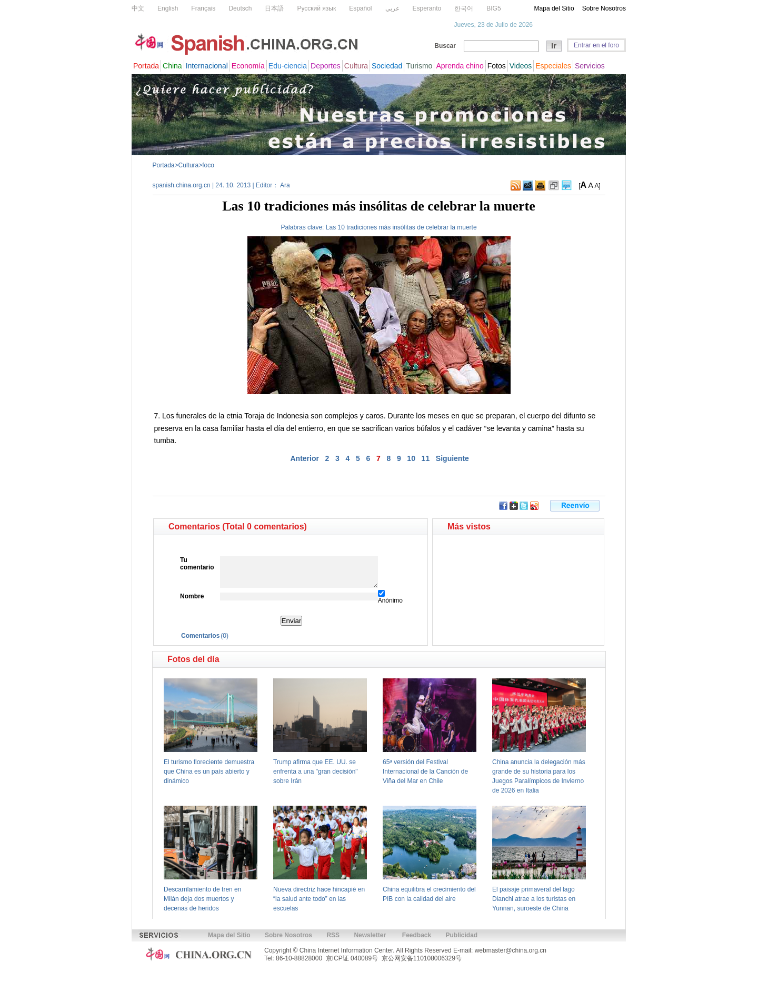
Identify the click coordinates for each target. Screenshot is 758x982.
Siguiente (452, 458)
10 (411, 458)
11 (426, 458)
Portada (164, 165)
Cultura (188, 165)
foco (208, 165)
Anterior (304, 458)
